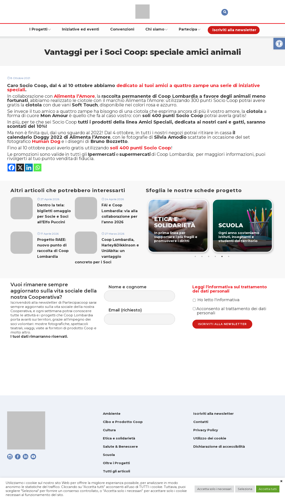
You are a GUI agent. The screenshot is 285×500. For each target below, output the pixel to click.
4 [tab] (216, 281)
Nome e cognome (143, 316)
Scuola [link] (109, 455)
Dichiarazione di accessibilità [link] (219, 446)
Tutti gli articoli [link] (116, 471)
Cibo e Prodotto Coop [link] (123, 422)
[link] (279, 43)
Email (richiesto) (143, 341)
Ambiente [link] (111, 413)
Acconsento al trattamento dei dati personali (229, 341)
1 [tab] (195, 281)
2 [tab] (202, 281)
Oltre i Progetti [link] (116, 463)
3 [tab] (209, 281)
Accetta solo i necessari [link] (214, 489)
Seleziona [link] (245, 489)
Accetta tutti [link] (268, 489)
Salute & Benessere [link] (120, 446)
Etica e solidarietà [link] (119, 438)
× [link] (281, 481)
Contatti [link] (200, 422)
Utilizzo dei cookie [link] (209, 438)
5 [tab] (222, 281)
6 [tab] (229, 281)
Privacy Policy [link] (205, 430)
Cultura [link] (109, 430)
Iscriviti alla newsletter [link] (213, 413)
